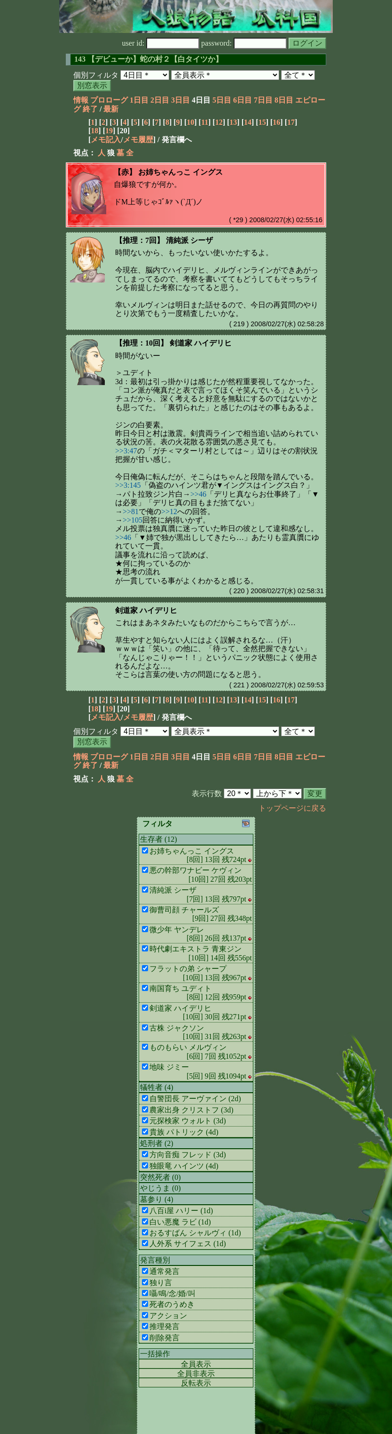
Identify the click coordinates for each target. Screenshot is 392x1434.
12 (219, 122)
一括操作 (155, 1354)
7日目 (263, 100)
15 (262, 122)
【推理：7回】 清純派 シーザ (164, 240)
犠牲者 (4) (156, 1087)
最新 (110, 109)
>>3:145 (128, 485)
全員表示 (196, 1364)
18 (94, 131)
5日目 (221, 100)
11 (204, 122)
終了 (90, 109)
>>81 (131, 512)
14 (247, 122)
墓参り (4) (156, 1199)
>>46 (198, 494)
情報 (80, 100)
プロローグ (109, 100)
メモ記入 (106, 140)
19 (109, 131)
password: (244, 43)
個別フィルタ (95, 75)
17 (291, 122)
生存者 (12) (158, 839)
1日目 (139, 100)
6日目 (242, 100)
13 (233, 122)
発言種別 (155, 1260)
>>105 (132, 520)
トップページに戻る (292, 808)
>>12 (169, 512)
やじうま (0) (160, 1188)
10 (190, 122)
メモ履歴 (138, 140)
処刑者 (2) (156, 1143)
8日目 (283, 100)
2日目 (159, 100)
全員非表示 (196, 1374)
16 (276, 122)
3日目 (180, 100)
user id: (161, 43)
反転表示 (196, 1383)
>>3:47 (126, 451)
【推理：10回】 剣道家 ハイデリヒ (173, 343)
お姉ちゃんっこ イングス (180, 172)
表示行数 (207, 794)
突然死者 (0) (160, 1177)
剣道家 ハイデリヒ (146, 610)
